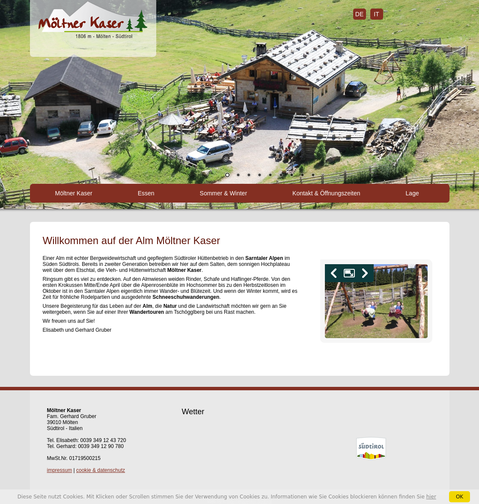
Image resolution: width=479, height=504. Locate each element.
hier (431, 497)
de (359, 14)
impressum (59, 470)
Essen (146, 193)
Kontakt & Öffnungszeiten (326, 193)
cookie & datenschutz (100, 470)
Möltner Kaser (73, 193)
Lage (412, 193)
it (376, 14)
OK (459, 497)
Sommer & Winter (223, 193)
